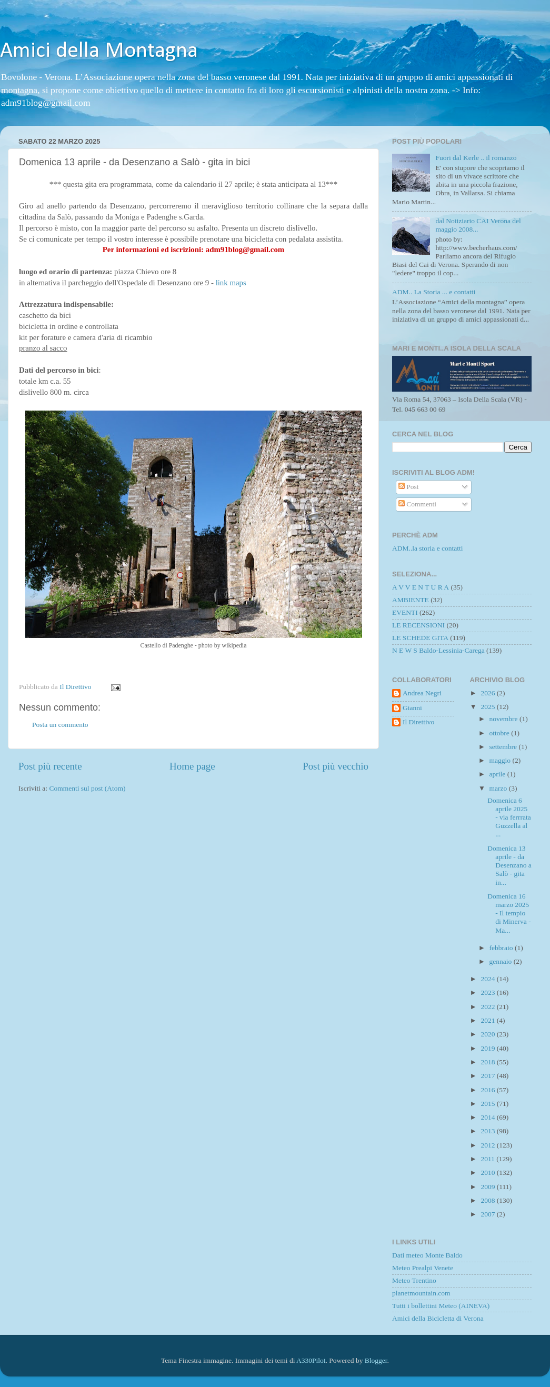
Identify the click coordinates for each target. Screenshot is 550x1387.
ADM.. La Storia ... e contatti (433, 292)
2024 (488, 979)
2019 (488, 1048)
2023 (488, 992)
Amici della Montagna (99, 51)
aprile (498, 774)
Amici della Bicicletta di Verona (438, 1318)
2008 (488, 1200)
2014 (488, 1117)
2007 (488, 1214)
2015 (488, 1103)
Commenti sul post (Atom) (87, 788)
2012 (488, 1145)
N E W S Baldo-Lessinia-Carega (438, 650)
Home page (192, 766)
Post (408, 487)
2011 (488, 1159)
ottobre (500, 733)
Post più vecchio (335, 766)
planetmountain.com (421, 1293)
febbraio (502, 948)
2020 (488, 1034)
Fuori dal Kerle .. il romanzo (475, 158)
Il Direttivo (418, 722)
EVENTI (405, 612)
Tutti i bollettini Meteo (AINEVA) (440, 1306)
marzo (499, 788)
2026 (488, 693)
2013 (488, 1131)
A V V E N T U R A (420, 587)
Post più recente (50, 766)
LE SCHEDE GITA (420, 638)
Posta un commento (60, 725)
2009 (488, 1187)
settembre (504, 747)
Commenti (417, 504)
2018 (488, 1062)
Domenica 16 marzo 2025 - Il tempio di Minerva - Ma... (509, 913)
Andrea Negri (422, 693)
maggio (501, 760)
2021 (488, 1020)
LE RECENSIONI (418, 625)
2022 (488, 1007)
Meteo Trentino (414, 1280)
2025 (488, 707)
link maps (231, 282)
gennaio (501, 961)
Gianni (412, 708)
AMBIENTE (410, 600)
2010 (488, 1172)
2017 (488, 1076)
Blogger (376, 1360)
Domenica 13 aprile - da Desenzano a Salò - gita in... (509, 865)
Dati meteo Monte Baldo (427, 1255)
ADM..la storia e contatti (427, 548)
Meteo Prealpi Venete (422, 1268)
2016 (488, 1090)
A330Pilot (311, 1360)
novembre (504, 719)
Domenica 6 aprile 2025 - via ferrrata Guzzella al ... (509, 817)
